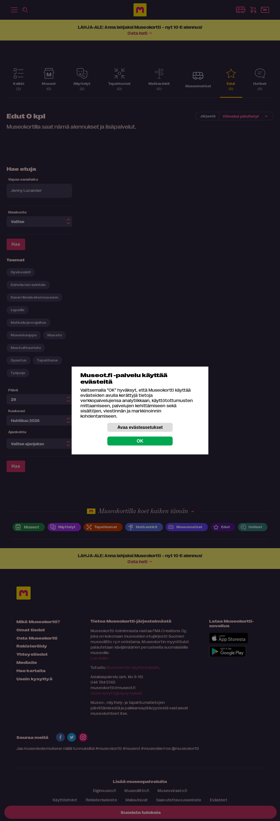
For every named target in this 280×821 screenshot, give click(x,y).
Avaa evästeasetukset (140, 427)
